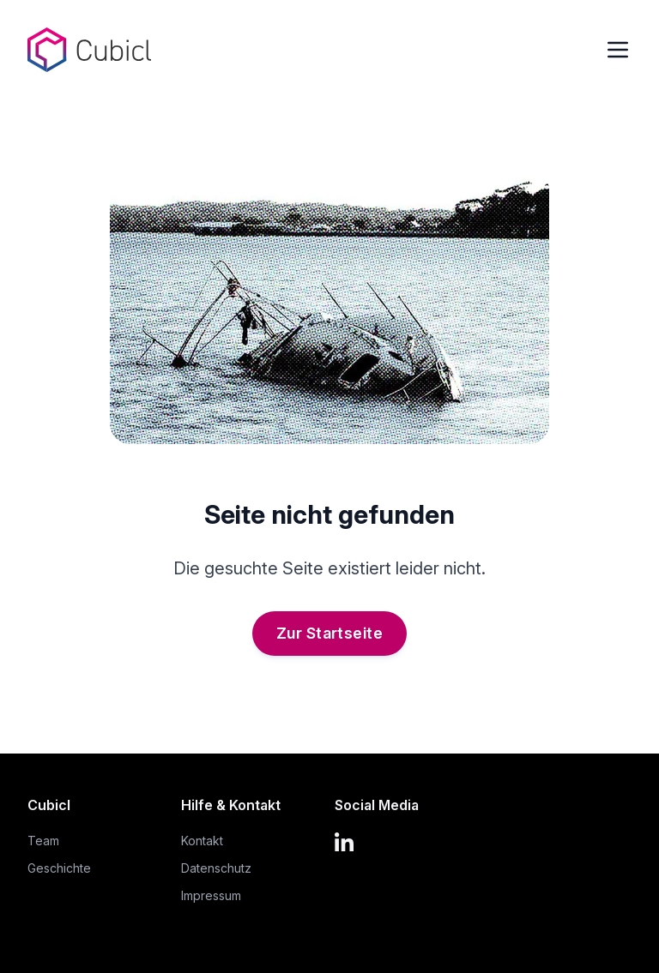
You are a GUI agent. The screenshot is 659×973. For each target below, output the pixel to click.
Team (43, 840)
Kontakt (202, 840)
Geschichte (59, 868)
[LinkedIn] (351, 840)
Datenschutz (216, 868)
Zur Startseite (329, 633)
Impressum (211, 895)
